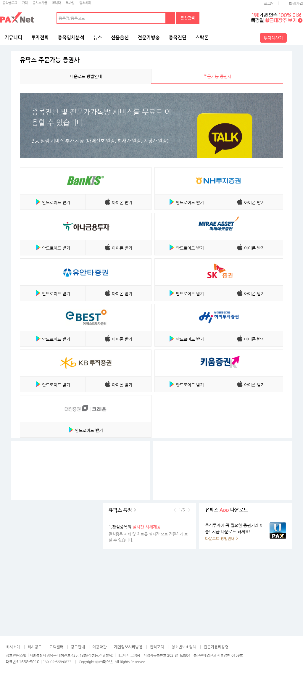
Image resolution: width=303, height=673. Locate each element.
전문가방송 (149, 37)
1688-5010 (29, 661)
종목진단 (177, 37)
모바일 (70, 2)
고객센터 (56, 647)
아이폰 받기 (122, 202)
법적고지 (157, 647)
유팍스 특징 (120, 510)
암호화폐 (85, 2)
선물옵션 (120, 37)
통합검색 (187, 18)
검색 (170, 18)
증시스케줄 (40, 2)
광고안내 (78, 647)
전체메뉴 (295, 37)
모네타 (56, 2)
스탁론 (202, 37)
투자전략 (40, 37)
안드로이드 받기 (56, 202)
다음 (189, 510)
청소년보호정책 (183, 647)
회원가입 (296, 3)
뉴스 (97, 37)
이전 (175, 510)
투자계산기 (273, 38)
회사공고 (35, 647)
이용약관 (99, 647)
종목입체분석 (71, 37)
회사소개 (13, 647)
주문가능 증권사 (217, 76)
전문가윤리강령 (216, 647)
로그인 (269, 3)
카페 (25, 2)
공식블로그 (9, 2)
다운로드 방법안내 (86, 76)
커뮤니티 (13, 37)
